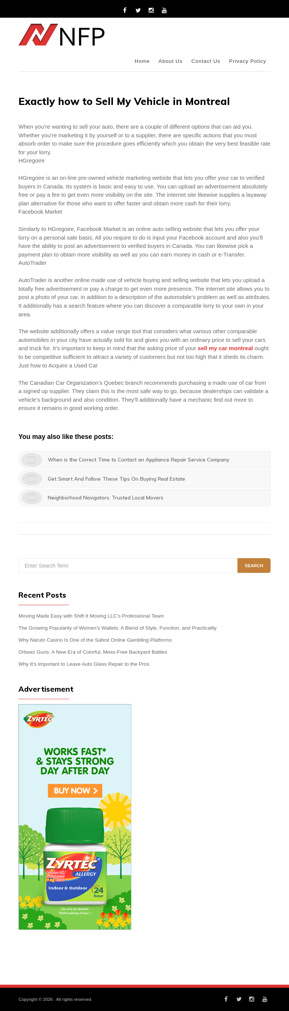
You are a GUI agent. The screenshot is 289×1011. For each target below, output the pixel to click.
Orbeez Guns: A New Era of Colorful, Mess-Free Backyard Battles (92, 652)
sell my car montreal (225, 348)
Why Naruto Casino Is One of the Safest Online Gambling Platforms (95, 640)
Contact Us (205, 61)
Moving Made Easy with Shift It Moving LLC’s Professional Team (91, 616)
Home (142, 61)
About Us (170, 61)
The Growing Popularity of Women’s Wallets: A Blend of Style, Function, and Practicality (117, 628)
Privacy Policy (247, 61)
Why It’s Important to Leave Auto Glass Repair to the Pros (83, 664)
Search (254, 565)
